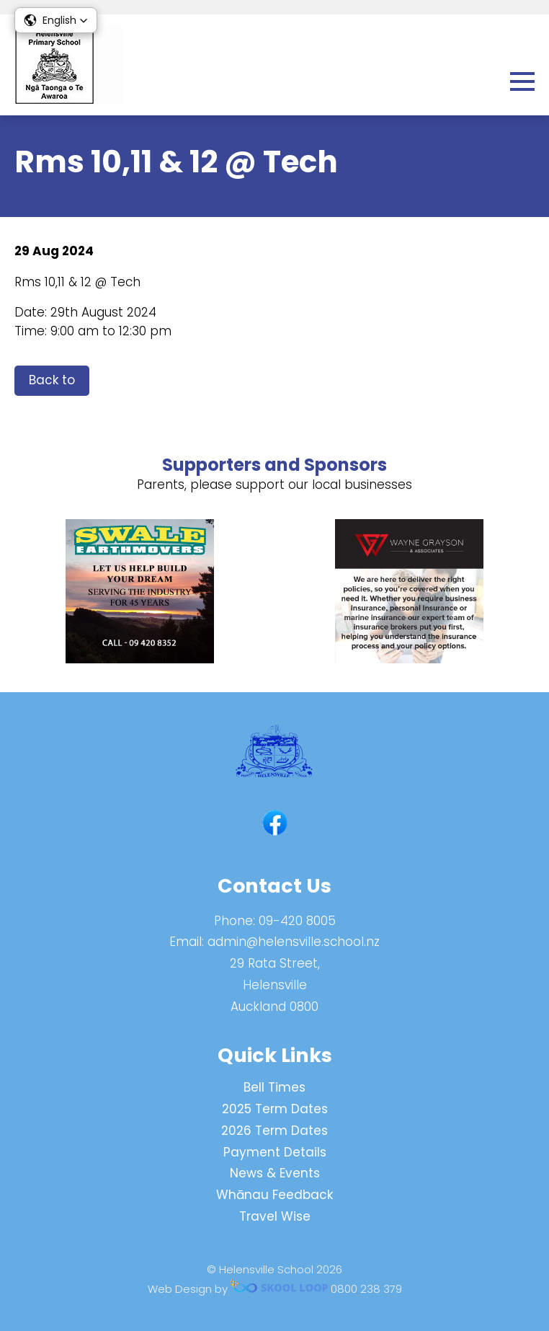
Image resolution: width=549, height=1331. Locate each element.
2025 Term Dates (275, 1109)
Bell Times (274, 1087)
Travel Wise (275, 1216)
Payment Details (274, 1152)
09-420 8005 (297, 920)
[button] (56, 20)
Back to (52, 380)
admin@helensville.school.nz (293, 941)
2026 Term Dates (274, 1130)
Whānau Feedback (274, 1194)
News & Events (275, 1173)
